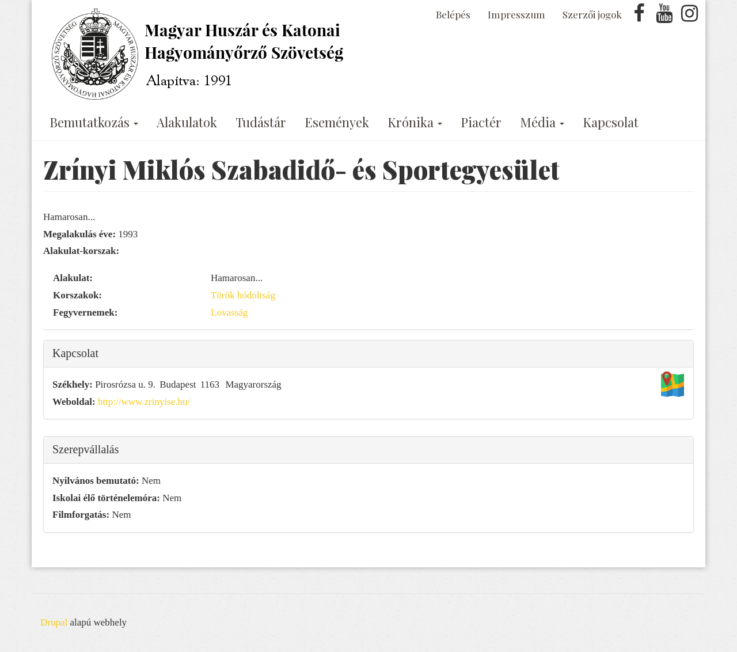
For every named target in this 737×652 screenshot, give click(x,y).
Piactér (481, 122)
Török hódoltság (243, 295)
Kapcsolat (611, 122)
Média (542, 122)
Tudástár (260, 122)
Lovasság (229, 312)
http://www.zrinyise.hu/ (144, 401)
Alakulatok (187, 122)
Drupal (53, 622)
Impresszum (516, 14)
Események (337, 122)
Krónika (415, 122)
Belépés (453, 14)
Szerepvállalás (85, 449)
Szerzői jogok (592, 14)
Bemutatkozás (94, 122)
